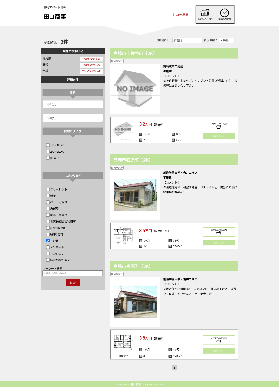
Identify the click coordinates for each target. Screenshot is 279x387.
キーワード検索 (52, 268)
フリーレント (57, 189)
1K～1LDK (55, 145)
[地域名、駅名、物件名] (73, 273)
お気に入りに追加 (219, 125)
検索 (73, 282)
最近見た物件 (225, 14)
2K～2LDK (55, 151)
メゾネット (55, 247)
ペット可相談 (57, 202)
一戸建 (53, 240)
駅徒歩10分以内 (58, 260)
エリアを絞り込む (91, 71)
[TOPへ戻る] (181, 14)
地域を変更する (91, 58)
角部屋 (53, 208)
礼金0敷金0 (56, 228)
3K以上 (53, 158)
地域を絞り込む (91, 64)
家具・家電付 (57, 215)
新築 (51, 195)
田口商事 (54, 16)
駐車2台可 (55, 234)
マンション (55, 253)
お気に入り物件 (205, 14)
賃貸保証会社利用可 (61, 221)
